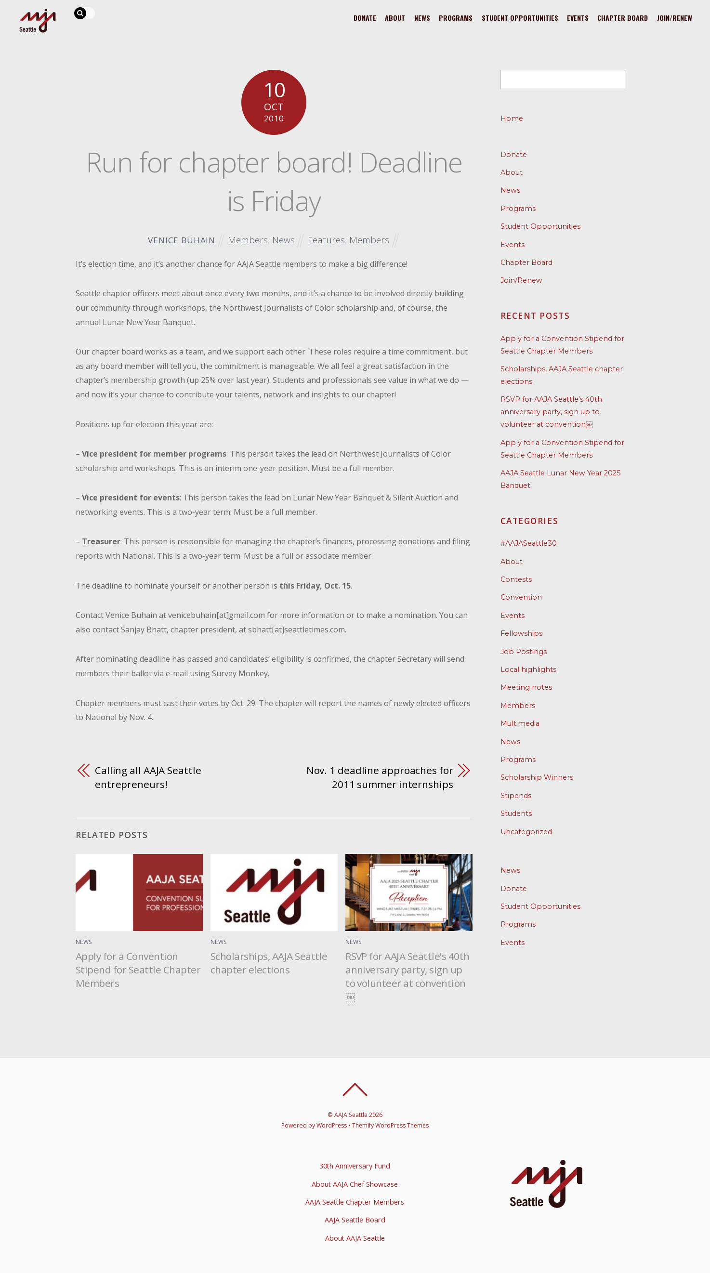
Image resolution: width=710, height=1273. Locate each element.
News (419, 17)
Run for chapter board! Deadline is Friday (274, 181)
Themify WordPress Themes (391, 1125)
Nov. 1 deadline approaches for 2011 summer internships (379, 777)
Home (511, 118)
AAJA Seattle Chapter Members (355, 1202)
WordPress (331, 1125)
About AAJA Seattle (354, 1238)
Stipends (515, 795)
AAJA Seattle (351, 1115)
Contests (516, 579)
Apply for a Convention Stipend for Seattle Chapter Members (138, 969)
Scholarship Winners (536, 777)
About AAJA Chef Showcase (355, 1184)
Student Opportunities (518, 17)
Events (577, 17)
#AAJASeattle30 (528, 543)
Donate (360, 17)
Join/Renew (675, 17)
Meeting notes (526, 687)
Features (326, 239)
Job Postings (523, 651)
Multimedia (519, 723)
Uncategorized (526, 831)
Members (248, 239)
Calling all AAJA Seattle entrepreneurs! (148, 777)
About (391, 17)
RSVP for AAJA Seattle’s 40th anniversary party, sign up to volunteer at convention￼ (407, 976)
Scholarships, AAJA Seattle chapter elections (268, 962)
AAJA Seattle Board (354, 1219)
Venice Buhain (181, 240)
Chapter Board (622, 17)
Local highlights (528, 669)
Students (516, 813)
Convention (521, 597)
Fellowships (521, 633)
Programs (453, 17)
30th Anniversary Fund (355, 1165)
